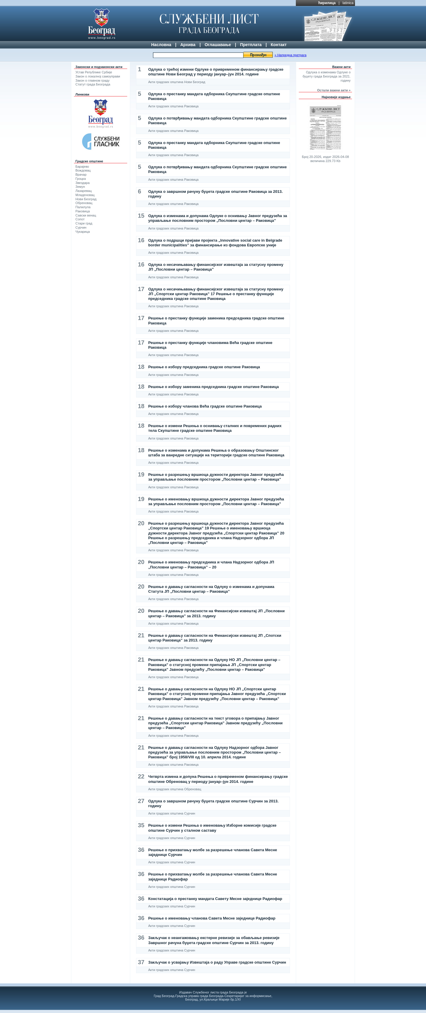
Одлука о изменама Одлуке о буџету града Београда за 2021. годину (327, 76)
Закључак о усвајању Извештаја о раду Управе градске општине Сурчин (217, 962)
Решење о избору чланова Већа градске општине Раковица (205, 406)
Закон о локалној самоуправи (97, 76)
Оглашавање (218, 44)
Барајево (82, 166)
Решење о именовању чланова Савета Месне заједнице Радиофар (211, 918)
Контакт (279, 44)
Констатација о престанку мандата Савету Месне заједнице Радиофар (215, 898)
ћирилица (327, 3)
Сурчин (80, 227)
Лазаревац (83, 191)
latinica (348, 3)
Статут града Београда (92, 84)
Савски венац (85, 215)
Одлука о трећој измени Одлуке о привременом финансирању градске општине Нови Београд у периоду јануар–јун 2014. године (215, 71)
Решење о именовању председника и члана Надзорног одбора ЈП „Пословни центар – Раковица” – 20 (211, 564)
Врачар (80, 174)
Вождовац (83, 170)
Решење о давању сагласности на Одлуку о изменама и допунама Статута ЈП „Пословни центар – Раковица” (211, 589)
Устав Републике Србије (93, 72)
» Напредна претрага (290, 55)
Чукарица (82, 231)
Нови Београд (85, 199)
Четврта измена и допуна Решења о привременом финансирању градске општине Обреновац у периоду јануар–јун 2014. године (218, 778)
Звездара (82, 183)
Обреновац (83, 203)
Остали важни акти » (334, 90)
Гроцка (80, 178)
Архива (187, 44)
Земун (80, 186)
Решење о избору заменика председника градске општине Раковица (213, 386)
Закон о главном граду (92, 80)
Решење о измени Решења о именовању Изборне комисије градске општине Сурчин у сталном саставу (212, 827)
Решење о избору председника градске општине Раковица (204, 367)
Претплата (251, 44)
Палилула (83, 207)
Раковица (82, 211)
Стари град (83, 223)
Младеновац (85, 195)
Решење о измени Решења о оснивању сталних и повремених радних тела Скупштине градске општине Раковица (215, 428)
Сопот (80, 219)
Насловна (161, 44)
